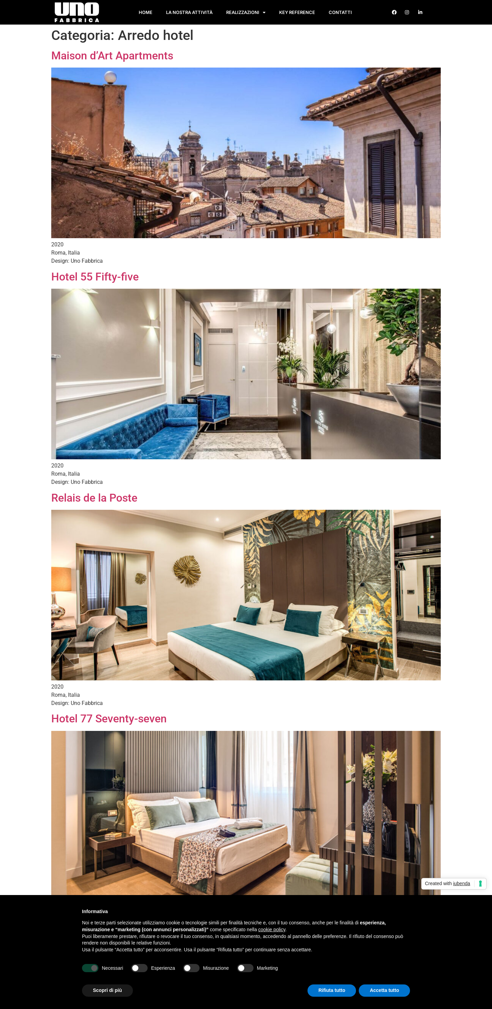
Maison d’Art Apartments (112, 55)
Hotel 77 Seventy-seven (109, 718)
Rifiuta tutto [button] (331, 990)
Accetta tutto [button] (384, 990)
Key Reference (297, 12)
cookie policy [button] (271, 929)
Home (145, 12)
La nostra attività (189, 12)
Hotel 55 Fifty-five (95, 276)
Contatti (340, 12)
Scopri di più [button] (107, 990)
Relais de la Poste (94, 497)
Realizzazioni (245, 12)
